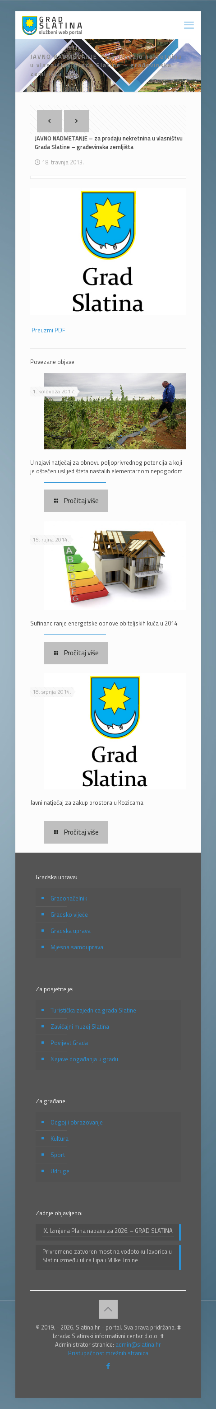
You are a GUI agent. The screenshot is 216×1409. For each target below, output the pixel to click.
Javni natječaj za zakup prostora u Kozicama (86, 802)
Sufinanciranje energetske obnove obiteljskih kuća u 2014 (103, 623)
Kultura (60, 1138)
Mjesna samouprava (77, 947)
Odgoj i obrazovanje (77, 1122)
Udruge (60, 1171)
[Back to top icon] (108, 1309)
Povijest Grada (69, 1042)
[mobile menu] (189, 25)
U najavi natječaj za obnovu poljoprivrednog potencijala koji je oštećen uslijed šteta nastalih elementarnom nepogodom (106, 467)
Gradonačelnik (69, 898)
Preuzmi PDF (48, 330)
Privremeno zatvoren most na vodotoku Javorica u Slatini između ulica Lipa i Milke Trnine (107, 1255)
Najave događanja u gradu (84, 1059)
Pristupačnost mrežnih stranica (108, 1353)
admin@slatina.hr (138, 1344)
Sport (58, 1154)
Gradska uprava (71, 930)
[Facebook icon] (108, 1366)
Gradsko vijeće (69, 914)
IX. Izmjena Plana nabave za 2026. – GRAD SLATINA (107, 1231)
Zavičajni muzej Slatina (80, 1026)
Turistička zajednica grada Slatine (93, 1010)
